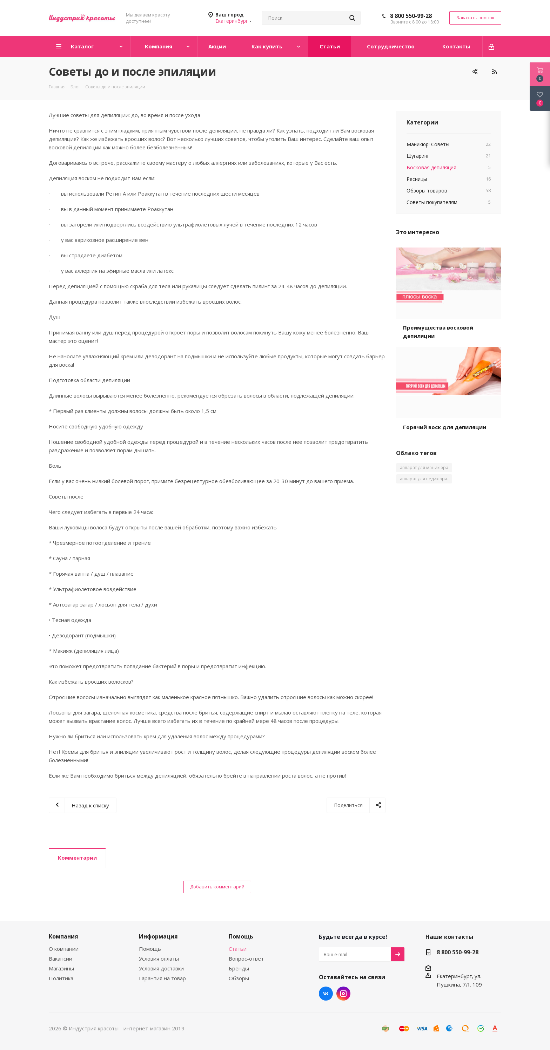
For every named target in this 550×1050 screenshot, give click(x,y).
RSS (494, 72)
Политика (61, 978)
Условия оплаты (159, 958)
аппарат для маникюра (424, 467)
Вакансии (60, 958)
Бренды (239, 968)
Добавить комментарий (217, 886)
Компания (63, 936)
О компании (64, 948)
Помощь (150, 948)
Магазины (61, 968)
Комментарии (77, 857)
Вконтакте (326, 994)
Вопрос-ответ (246, 958)
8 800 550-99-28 (411, 16)
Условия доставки (161, 968)
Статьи (238, 948)
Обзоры (239, 978)
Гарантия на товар (162, 978)
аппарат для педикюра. (424, 479)
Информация (158, 936)
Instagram (343, 994)
